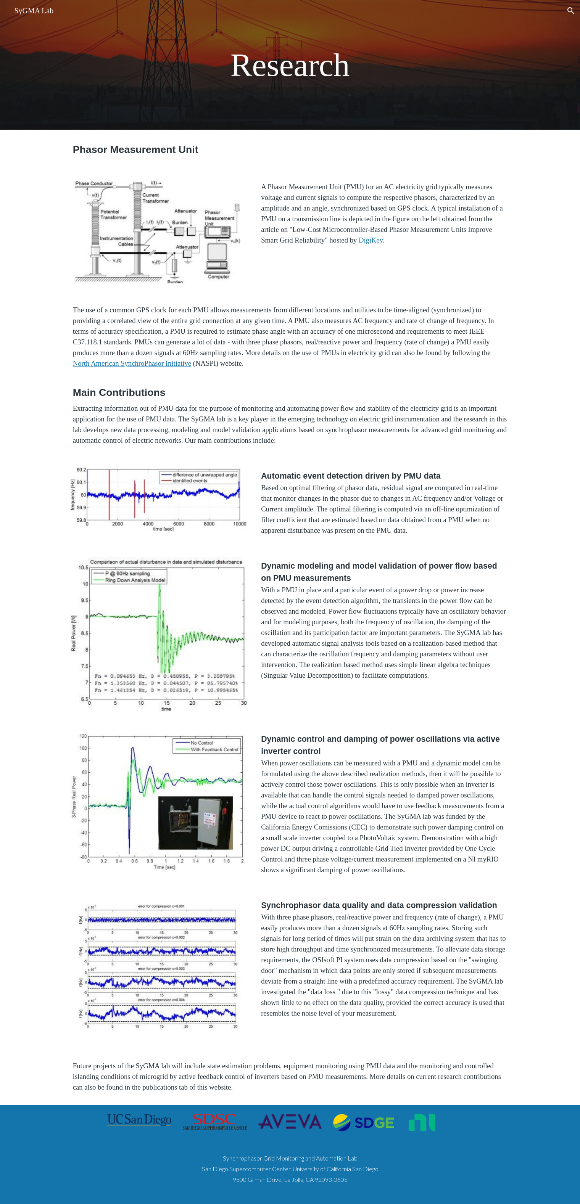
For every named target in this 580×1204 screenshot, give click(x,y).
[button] (571, 11)
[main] (290, 64)
